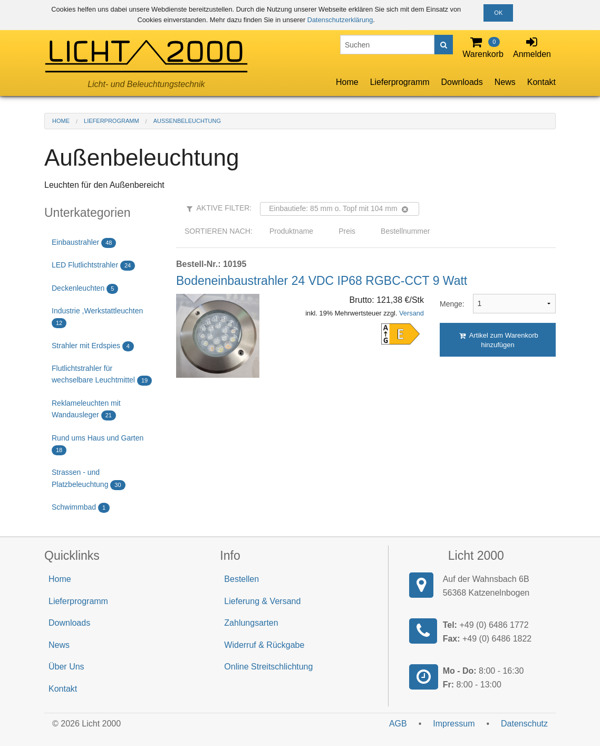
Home (347, 82)
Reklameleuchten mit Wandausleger (86, 409)
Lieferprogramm (400, 82)
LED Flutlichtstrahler (93, 266)
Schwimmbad (81, 508)
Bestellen (241, 579)
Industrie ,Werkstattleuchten (97, 317)
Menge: (448, 304)
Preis (346, 231)
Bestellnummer (405, 231)
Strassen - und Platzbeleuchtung (88, 479)
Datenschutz (524, 723)
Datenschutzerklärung (340, 20)
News (505, 82)
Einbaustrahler (84, 243)
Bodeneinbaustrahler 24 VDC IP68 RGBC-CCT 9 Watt (321, 281)
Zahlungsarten (251, 622)
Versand (411, 313)
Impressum (454, 723)
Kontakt (541, 82)
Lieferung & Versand (262, 601)
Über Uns (66, 666)
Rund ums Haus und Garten (97, 444)
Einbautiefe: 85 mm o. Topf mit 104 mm (338, 208)
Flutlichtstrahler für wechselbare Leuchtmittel (102, 375)
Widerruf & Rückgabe (264, 644)
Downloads (462, 82)
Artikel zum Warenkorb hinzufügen (498, 340)
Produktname (291, 231)
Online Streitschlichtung (268, 666)
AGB (398, 723)
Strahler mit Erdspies (93, 346)
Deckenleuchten (85, 289)
